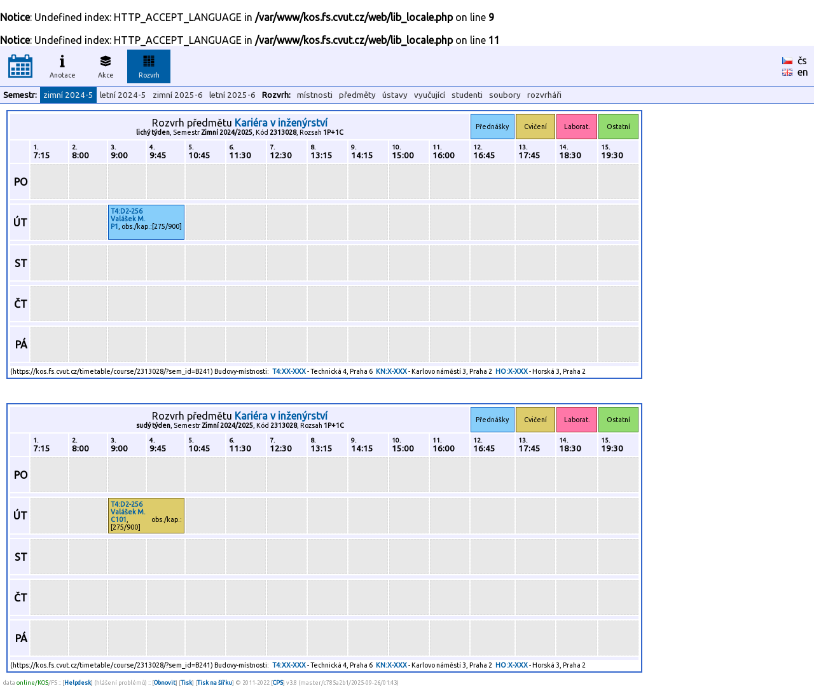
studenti (467, 95)
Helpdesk (77, 682)
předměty (357, 95)
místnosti (315, 95)
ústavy (395, 95)
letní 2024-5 (123, 95)
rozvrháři (544, 95)
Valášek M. (128, 219)
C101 (119, 519)
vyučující (429, 95)
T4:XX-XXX (289, 371)
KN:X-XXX (391, 371)
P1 (114, 226)
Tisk (186, 682)
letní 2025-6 (232, 95)
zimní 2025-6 (178, 95)
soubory (505, 95)
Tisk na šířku (214, 682)
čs (802, 60)
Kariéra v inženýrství (281, 122)
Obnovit (165, 682)
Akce (105, 65)
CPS (278, 682)
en (802, 72)
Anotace (63, 65)
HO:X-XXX (511, 371)
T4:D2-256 (126, 211)
